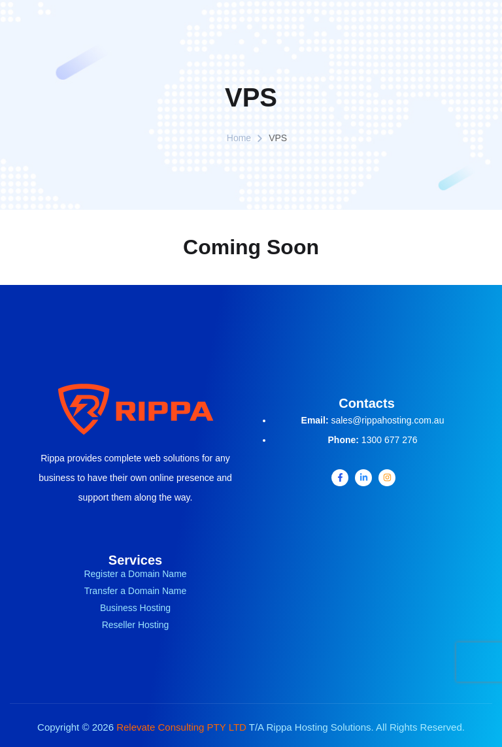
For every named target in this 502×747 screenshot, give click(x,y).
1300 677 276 (389, 440)
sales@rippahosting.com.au (387, 420)
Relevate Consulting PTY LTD (181, 727)
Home (239, 138)
